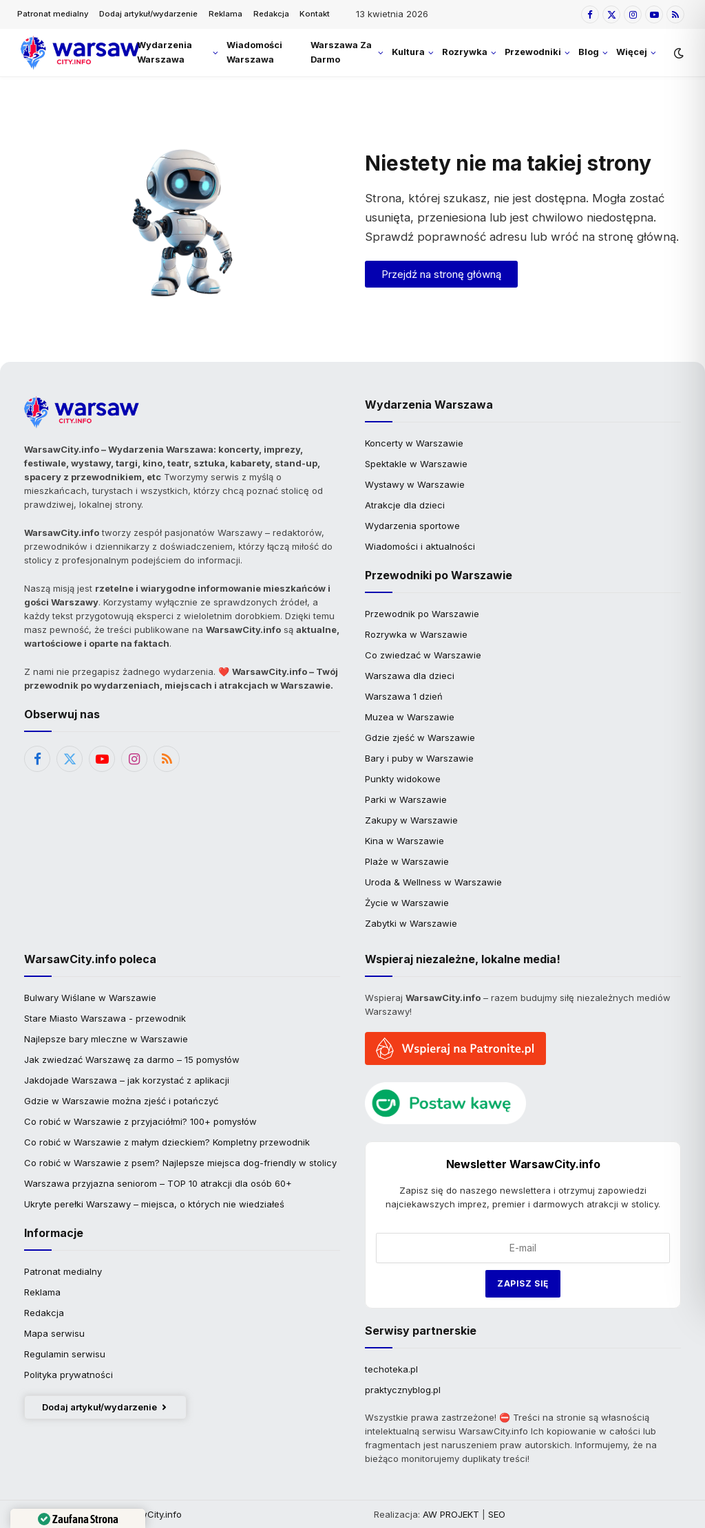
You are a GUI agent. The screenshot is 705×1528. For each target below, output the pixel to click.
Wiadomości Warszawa (254, 52)
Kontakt (314, 14)
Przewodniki (533, 52)
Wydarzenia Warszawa (164, 52)
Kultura (408, 52)
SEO (496, 1514)
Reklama (225, 14)
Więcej (631, 52)
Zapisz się (523, 1283)
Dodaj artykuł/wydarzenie (148, 14)
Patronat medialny (53, 14)
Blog (588, 52)
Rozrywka (464, 52)
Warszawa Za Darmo (341, 52)
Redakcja (271, 14)
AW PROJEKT (451, 1514)
